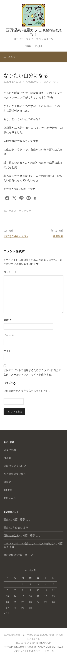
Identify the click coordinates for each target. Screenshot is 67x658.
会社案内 (9, 646)
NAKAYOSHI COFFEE (49, 646)
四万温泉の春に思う (15, 473)
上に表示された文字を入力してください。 (27, 390)
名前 (8, 320)
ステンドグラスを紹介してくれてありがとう (29, 543)
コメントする (50, 81)
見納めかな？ (11, 535)
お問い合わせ (44, 643)
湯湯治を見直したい (15, 465)
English (38, 46)
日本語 (28, 46)
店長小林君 (10, 449)
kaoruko (32, 81)
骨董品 (7, 481)
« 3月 (7, 613)
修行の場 (9, 554)
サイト (7, 350)
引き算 (7, 458)
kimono (8, 489)
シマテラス (19, 651)
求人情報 (20, 646)
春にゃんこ (10, 497)
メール (9, 335)
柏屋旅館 (31, 646)
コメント (10, 272)
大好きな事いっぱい (16, 236)
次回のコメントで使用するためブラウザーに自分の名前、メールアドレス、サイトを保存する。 (32, 372)
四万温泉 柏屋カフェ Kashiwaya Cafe (33, 32)
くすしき (49, 651)
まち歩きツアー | (36, 651)
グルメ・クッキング (20, 211)
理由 (6, 519)
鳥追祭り (58, 236)
